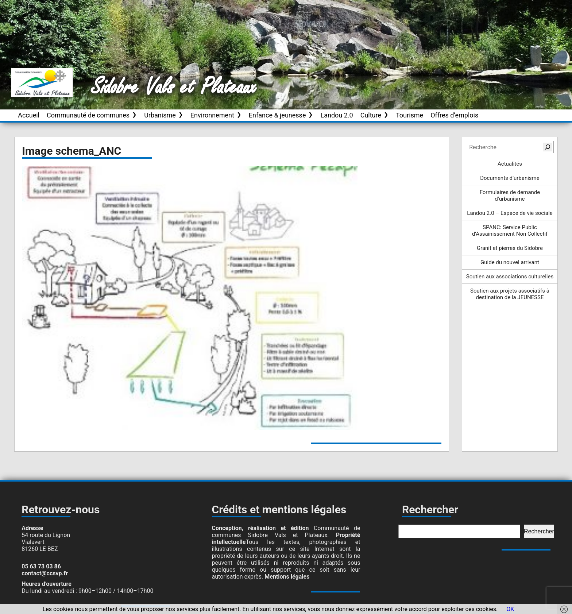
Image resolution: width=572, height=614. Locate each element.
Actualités (510, 164)
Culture (370, 115)
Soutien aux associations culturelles (509, 276)
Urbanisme (160, 115)
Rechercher (539, 531)
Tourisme (409, 115)
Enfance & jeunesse (277, 115)
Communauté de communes (88, 115)
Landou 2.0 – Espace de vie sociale (509, 213)
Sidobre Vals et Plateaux (174, 87)
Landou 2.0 (336, 115)
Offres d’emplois (454, 115)
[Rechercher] (547, 147)
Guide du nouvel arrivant (509, 262)
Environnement (212, 115)
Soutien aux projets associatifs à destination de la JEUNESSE (509, 294)
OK (510, 609)
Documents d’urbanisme (509, 178)
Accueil (28, 115)
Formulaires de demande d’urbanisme (510, 195)
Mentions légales (286, 576)
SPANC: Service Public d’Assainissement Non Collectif (510, 230)
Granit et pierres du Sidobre (510, 248)
